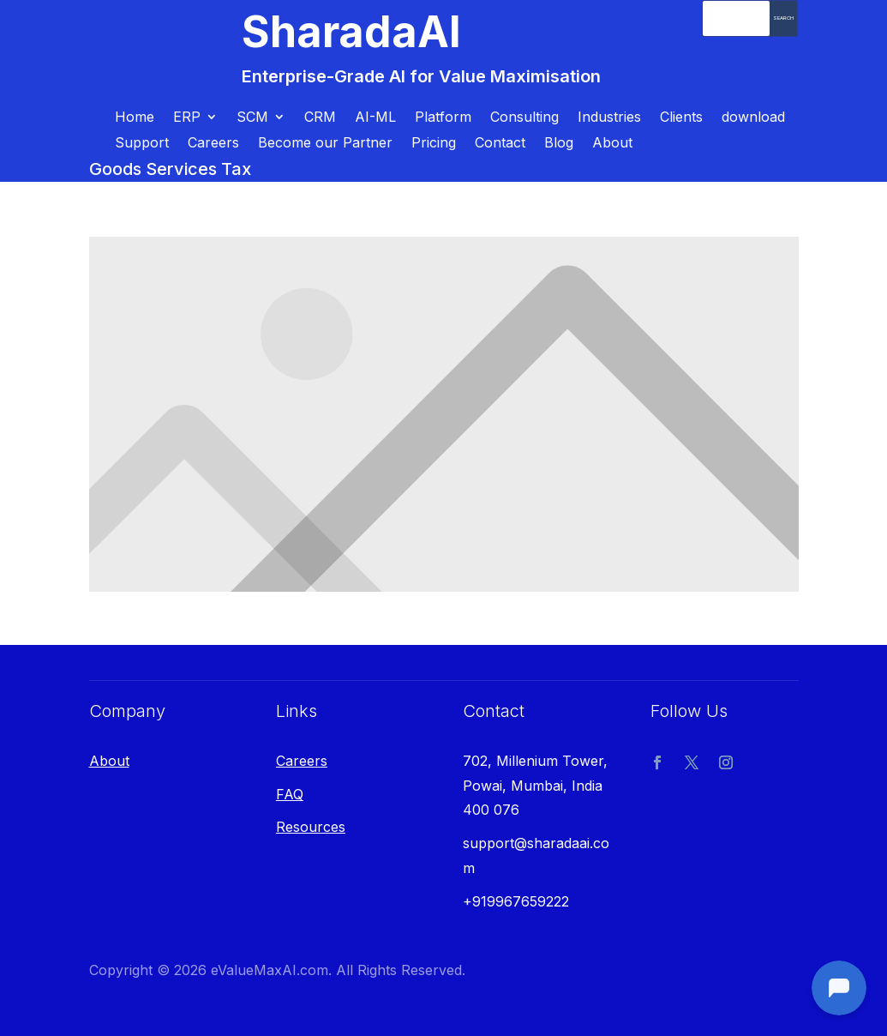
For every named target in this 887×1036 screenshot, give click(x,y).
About (612, 143)
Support (142, 143)
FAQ (289, 794)
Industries (609, 118)
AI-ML (375, 118)
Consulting (524, 118)
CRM (320, 118)
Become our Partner (325, 143)
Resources (310, 826)
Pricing (433, 143)
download (753, 118)
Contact (500, 143)
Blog (558, 143)
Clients (681, 118)
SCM (252, 118)
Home (134, 118)
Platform (443, 118)
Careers (213, 143)
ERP (187, 118)
